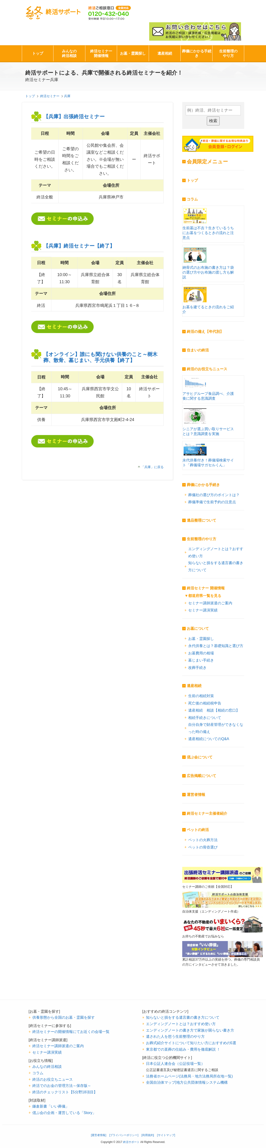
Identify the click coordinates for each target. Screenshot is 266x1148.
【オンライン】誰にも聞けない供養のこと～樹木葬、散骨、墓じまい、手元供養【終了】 (100, 357)
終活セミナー (49, 96)
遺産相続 (164, 53)
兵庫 (67, 96)
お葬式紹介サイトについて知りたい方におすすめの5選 (191, 1043)
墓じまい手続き (201, 660)
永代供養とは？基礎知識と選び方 (215, 646)
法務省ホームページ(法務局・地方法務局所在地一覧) (189, 1076)
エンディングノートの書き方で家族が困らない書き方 (190, 1030)
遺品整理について (201, 520)
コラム (192, 199)
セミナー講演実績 (203, 610)
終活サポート (53, 13)
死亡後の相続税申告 (204, 703)
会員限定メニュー (207, 161)
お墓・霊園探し (133, 53)
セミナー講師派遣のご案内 (210, 603)
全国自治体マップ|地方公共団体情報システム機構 (187, 1082)
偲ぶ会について (200, 757)
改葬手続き (197, 667)
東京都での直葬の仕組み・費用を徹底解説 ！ (183, 1049)
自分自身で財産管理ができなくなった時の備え (215, 728)
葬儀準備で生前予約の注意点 (212, 502)
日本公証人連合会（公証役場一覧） (175, 1063)
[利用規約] (147, 1135)
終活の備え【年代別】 (205, 332)
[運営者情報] (98, 1135)
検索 (213, 121)
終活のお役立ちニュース (207, 369)
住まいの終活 (198, 350)
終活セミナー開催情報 (101, 53)
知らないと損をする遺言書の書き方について (215, 566)
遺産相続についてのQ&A (208, 739)
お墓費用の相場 (201, 653)
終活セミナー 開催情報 (205, 588)
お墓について (198, 629)
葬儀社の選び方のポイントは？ (214, 495)
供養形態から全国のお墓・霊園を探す (63, 1017)
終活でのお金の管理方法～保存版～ (61, 1085)
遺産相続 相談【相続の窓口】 (214, 710)
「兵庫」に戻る (152, 467)
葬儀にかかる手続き (196, 53)
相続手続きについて (204, 717)
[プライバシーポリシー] (123, 1135)
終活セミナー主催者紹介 (207, 813)
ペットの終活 (198, 830)
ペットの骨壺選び (203, 847)
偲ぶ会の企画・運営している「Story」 (64, 1113)
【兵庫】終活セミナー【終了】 (79, 246)
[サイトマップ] (166, 1135)
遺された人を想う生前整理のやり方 (175, 1036)
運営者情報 (196, 795)
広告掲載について (201, 776)
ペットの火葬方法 (203, 840)
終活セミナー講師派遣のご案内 (58, 1046)
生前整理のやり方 (228, 53)
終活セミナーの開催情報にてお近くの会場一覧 (70, 1031)
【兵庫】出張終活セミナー (74, 116)
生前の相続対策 (201, 696)
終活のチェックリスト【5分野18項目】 (64, 1092)
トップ (37, 53)
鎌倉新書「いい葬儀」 (50, 1106)
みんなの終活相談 (69, 53)
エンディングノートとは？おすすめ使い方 (215, 552)
